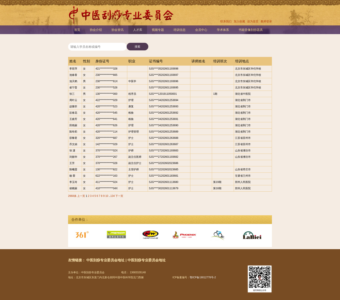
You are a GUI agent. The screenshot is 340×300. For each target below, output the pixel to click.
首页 (77, 29)
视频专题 (158, 29)
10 (106, 195)
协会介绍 (96, 29)
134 (112, 195)
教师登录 (266, 21)
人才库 (137, 29)
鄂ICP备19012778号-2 (203, 277)
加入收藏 (239, 21)
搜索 (137, 46)
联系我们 (226, 21)
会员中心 (201, 29)
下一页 (119, 195)
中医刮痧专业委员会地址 (105, 260)
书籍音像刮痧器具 (251, 29)
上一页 (81, 195)
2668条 (72, 195)
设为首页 (252, 21)
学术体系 (223, 29)
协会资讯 (117, 29)
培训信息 (179, 29)
